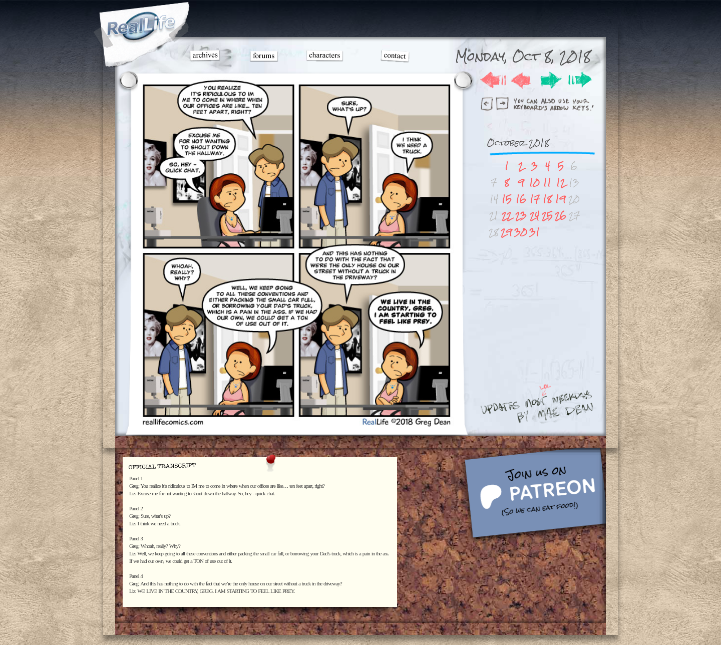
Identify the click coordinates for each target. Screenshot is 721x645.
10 (534, 182)
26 (560, 215)
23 (521, 215)
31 (534, 232)
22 (507, 215)
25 (547, 215)
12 (560, 182)
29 (506, 232)
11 (547, 182)
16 (521, 199)
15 (507, 199)
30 (520, 232)
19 (560, 199)
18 (547, 199)
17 (535, 199)
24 (534, 215)
